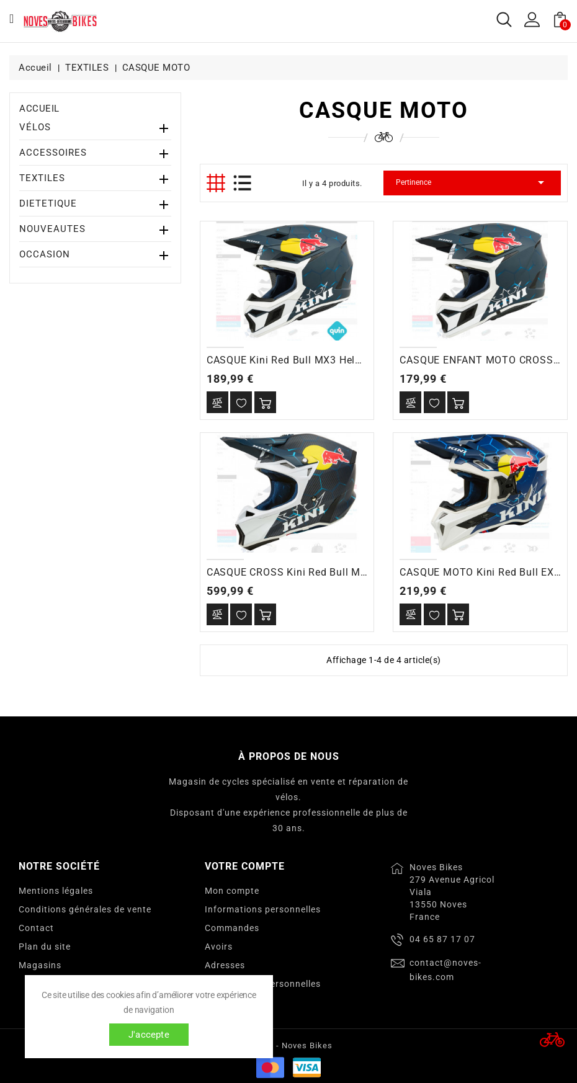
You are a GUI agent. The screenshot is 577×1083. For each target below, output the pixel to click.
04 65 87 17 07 (442, 939)
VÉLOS (35, 127)
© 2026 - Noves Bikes (288, 1045)
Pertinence (472, 182)
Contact (36, 928)
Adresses (225, 965)
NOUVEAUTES (52, 228)
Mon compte (232, 891)
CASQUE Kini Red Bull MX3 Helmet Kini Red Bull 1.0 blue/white (359, 360)
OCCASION (44, 254)
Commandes (232, 928)
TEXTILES (42, 178)
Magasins (40, 965)
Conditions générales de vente (85, 909)
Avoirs (219, 947)
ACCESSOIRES (53, 152)
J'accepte (148, 1034)
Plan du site (45, 947)
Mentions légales (56, 891)
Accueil (39, 108)
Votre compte (245, 866)
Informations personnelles (263, 909)
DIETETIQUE (48, 203)
